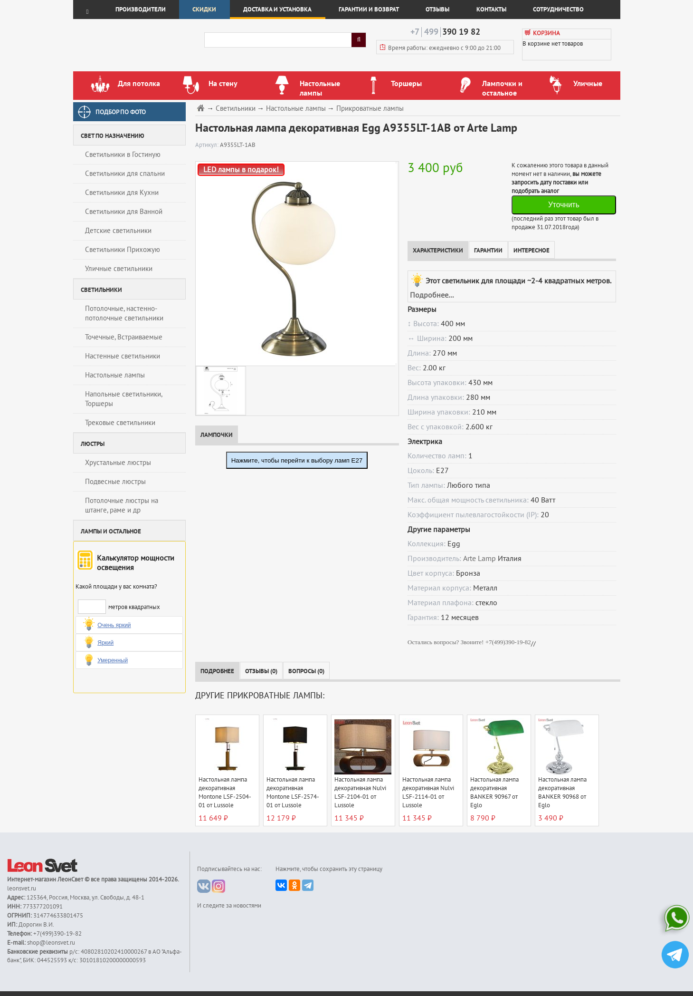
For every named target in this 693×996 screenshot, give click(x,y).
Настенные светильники (122, 356)
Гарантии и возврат (369, 9)
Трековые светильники (120, 422)
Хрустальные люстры (118, 462)
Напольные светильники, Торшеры (123, 399)
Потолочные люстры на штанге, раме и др (121, 505)
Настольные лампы (115, 375)
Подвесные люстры (115, 481)
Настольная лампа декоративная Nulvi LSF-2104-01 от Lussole (360, 792)
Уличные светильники (118, 268)
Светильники (236, 109)
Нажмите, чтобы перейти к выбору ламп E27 (297, 460)
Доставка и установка (277, 9)
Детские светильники (118, 230)
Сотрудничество (558, 9)
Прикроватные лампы (370, 109)
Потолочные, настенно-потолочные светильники (124, 313)
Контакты (491, 9)
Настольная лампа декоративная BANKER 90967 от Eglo (494, 792)
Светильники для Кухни (122, 192)
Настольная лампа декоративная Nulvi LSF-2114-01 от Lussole (428, 792)
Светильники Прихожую (122, 249)
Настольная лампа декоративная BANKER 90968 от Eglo (562, 792)
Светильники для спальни (125, 173)
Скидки (204, 9)
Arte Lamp (479, 558)
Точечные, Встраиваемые (123, 337)
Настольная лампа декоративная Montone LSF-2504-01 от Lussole (225, 792)
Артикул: (207, 145)
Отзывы (437, 9)
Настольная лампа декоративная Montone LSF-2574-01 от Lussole (292, 792)
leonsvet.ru (21, 888)
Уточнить (563, 205)
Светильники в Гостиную (123, 154)
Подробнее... (432, 295)
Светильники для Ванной (123, 211)
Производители (140, 9)
